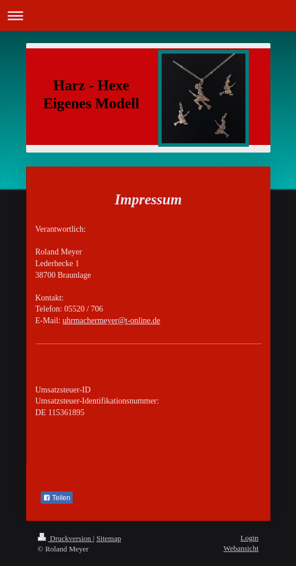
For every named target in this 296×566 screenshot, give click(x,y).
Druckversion (65, 538)
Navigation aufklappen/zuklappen (148, 15)
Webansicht (240, 548)
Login (249, 537)
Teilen (56, 498)
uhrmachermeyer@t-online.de (112, 320)
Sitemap (109, 538)
